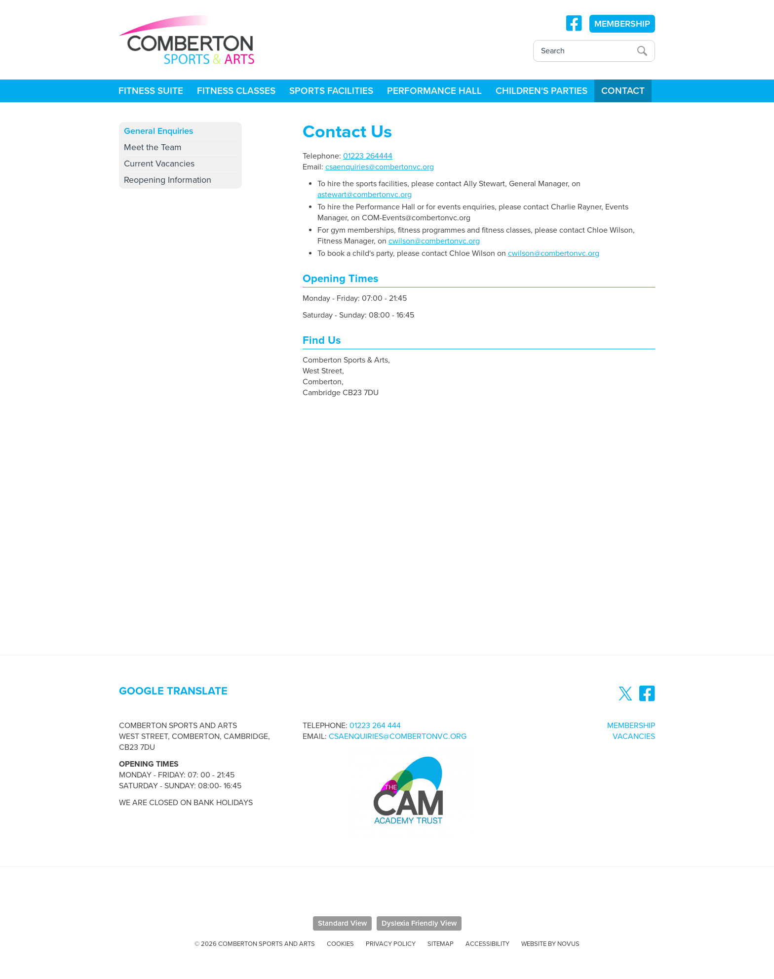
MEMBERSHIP (622, 23)
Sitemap (440, 944)
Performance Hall (434, 90)
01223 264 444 (375, 726)
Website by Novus (550, 944)
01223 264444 (367, 156)
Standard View (342, 923)
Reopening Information (167, 179)
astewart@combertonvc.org (364, 195)
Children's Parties (541, 90)
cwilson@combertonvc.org (434, 241)
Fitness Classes (236, 90)
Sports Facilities (331, 90)
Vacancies (634, 736)
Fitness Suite (150, 90)
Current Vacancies (159, 163)
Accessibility (487, 944)
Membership (631, 726)
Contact (623, 90)
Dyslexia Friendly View (419, 923)
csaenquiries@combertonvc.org (379, 167)
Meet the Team (153, 147)
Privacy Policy (391, 944)
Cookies (340, 944)
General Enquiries (159, 130)
